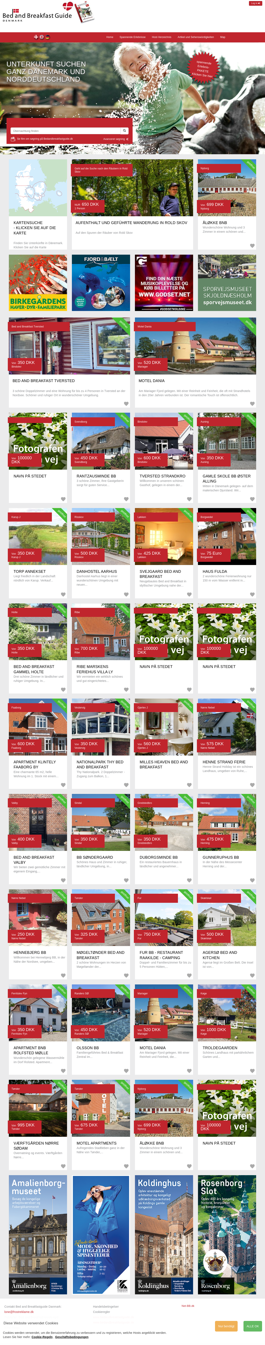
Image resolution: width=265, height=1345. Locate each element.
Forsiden (36, 38)
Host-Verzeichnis (161, 37)
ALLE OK (253, 1326)
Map (222, 37)
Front (42, 38)
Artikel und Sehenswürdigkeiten (196, 37)
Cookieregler (101, 1312)
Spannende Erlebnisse (132, 37)
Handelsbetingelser (106, 1306)
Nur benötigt (226, 1326)
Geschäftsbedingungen (72, 1337)
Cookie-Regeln (42, 1337)
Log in (255, 3)
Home (48, 38)
